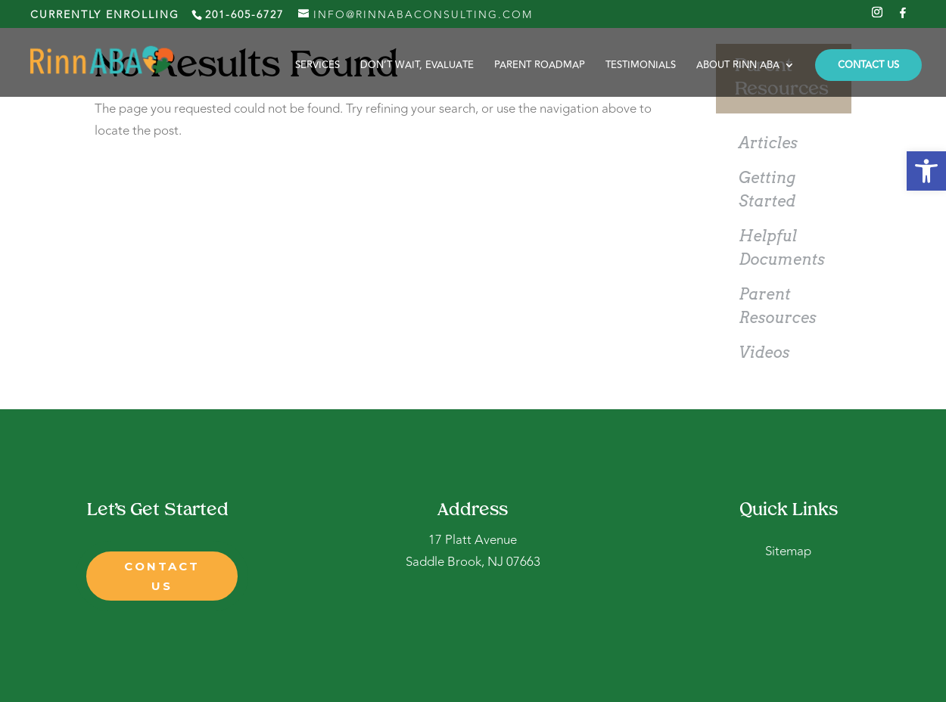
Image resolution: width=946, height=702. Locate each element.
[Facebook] (904, 17)
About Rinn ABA (738, 66)
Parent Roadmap (539, 66)
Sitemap (788, 551)
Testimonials (640, 66)
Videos (764, 352)
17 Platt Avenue (472, 540)
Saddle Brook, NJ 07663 (473, 562)
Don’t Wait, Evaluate (417, 66)
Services (317, 66)
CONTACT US (868, 65)
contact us (162, 576)
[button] (926, 171)
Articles (768, 143)
